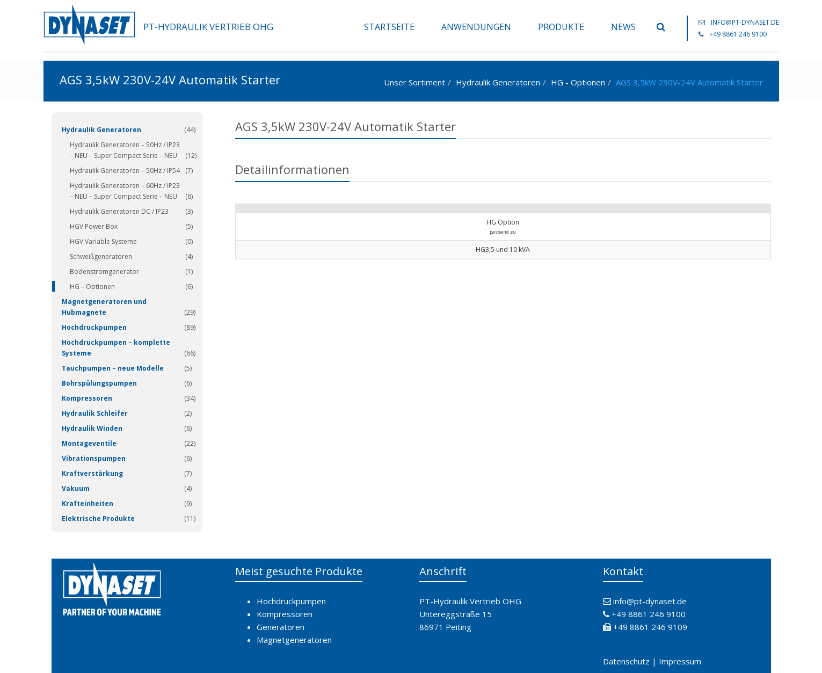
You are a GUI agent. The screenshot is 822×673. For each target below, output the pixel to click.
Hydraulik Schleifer (95, 413)
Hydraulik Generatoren (498, 82)
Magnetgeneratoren (294, 639)
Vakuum (76, 488)
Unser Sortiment (414, 82)
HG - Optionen (578, 82)
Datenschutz (626, 661)
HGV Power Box (94, 226)
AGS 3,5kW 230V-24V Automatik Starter (689, 82)
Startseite (389, 27)
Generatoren (280, 626)
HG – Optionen (92, 286)
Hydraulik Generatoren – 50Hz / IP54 (125, 170)
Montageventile (89, 443)
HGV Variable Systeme (103, 241)
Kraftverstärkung (92, 473)
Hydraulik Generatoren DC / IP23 (119, 211)
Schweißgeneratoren (101, 256)
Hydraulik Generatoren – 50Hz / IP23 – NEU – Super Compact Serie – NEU (125, 150)
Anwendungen (476, 27)
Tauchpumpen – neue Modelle (113, 368)
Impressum (680, 661)
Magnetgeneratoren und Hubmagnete (104, 307)
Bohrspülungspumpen (99, 383)
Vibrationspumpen (94, 458)
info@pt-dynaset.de (745, 22)
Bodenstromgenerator (104, 271)
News (623, 27)
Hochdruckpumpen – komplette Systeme (116, 348)
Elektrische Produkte (98, 518)
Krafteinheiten (87, 503)
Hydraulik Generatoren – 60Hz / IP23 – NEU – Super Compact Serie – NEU (125, 191)
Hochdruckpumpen (94, 327)
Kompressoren (87, 398)
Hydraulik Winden (92, 428)
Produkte (561, 27)
